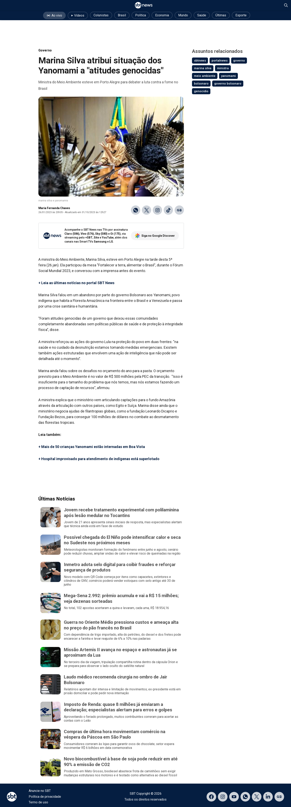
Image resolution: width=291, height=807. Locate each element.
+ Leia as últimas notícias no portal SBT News (76, 283)
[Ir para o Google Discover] (179, 210)
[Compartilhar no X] (146, 210)
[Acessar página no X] (256, 797)
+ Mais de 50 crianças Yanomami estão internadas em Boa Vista (91, 447)
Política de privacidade (45, 797)
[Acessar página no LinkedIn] (268, 797)
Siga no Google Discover (155, 235)
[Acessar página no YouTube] (234, 797)
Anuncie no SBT (40, 791)
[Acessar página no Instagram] (223, 797)
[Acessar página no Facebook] (211, 797)
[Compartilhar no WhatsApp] (135, 210)
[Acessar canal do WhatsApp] (245, 797)
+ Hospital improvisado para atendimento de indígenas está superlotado (98, 459)
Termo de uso (38, 802)
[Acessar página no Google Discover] (279, 797)
